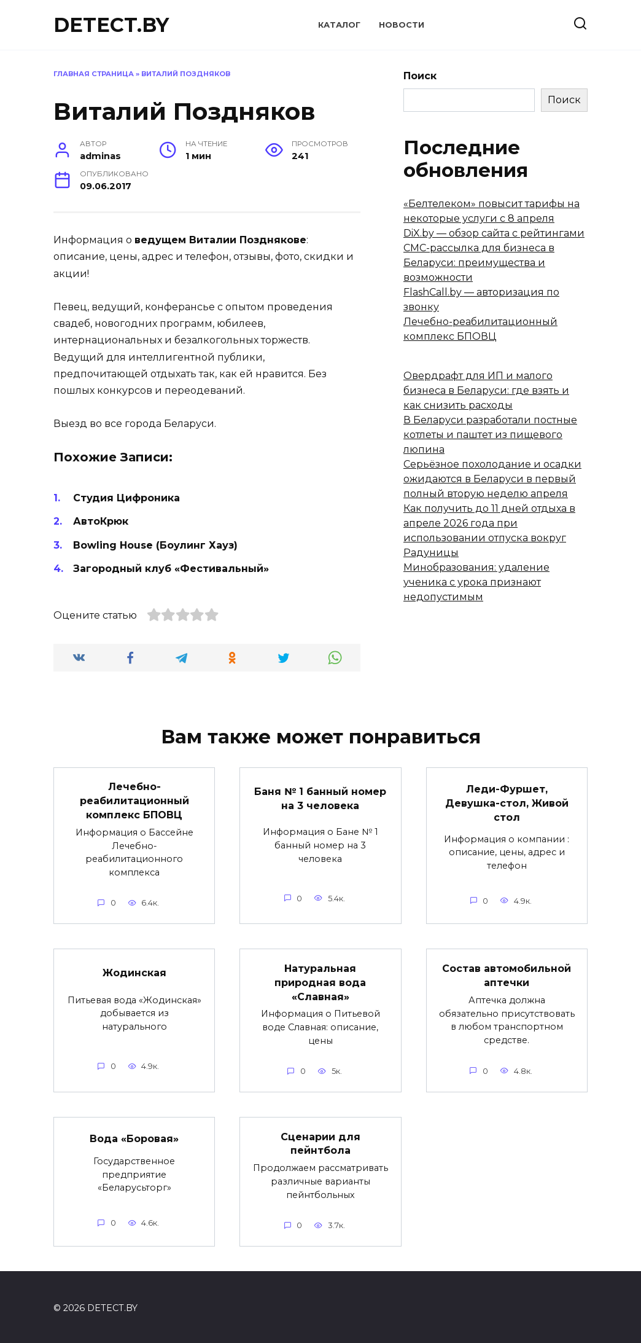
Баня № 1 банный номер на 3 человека (320, 797)
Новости (401, 24)
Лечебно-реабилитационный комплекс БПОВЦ (134, 800)
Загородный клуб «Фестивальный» (171, 568)
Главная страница (93, 73)
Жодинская (134, 971)
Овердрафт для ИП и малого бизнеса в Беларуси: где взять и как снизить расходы (486, 390)
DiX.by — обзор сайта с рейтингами (494, 233)
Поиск (420, 76)
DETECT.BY (111, 25)
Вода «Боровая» (134, 1136)
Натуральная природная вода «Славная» (320, 981)
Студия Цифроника (126, 498)
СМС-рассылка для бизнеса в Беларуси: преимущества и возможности (478, 262)
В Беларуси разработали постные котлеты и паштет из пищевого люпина (490, 434)
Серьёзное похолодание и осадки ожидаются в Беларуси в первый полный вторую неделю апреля (492, 478)
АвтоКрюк (100, 521)
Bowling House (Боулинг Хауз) (155, 545)
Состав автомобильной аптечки (506, 974)
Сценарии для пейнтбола (320, 1141)
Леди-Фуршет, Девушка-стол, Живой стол (507, 802)
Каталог (339, 24)
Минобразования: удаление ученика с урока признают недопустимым (476, 582)
